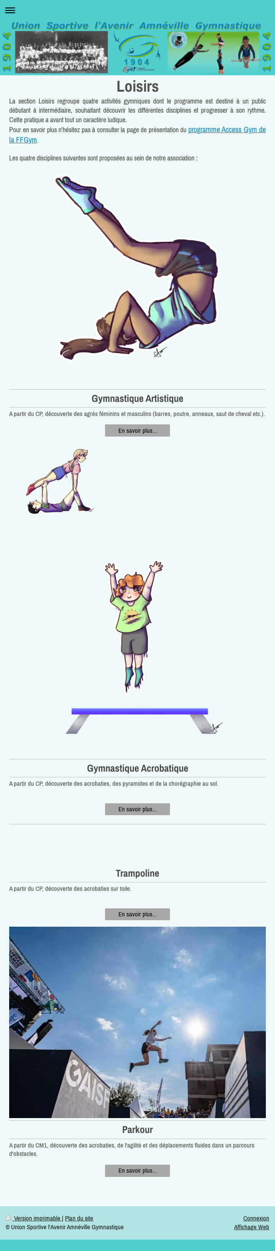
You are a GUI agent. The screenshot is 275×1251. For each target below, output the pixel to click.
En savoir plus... (137, 430)
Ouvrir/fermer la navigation (137, 10)
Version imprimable (34, 1218)
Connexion (256, 1218)
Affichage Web (251, 1227)
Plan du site (79, 1218)
